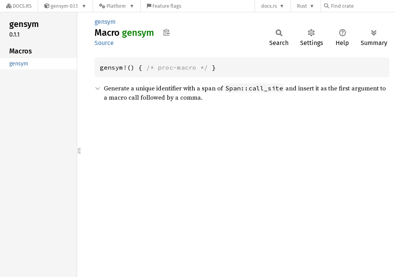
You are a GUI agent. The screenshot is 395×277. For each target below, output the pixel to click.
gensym (105, 21)
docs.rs (269, 6)
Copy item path (166, 32)
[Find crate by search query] (362, 6)
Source (104, 43)
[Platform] (116, 6)
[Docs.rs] (19, 6)
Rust (302, 6)
